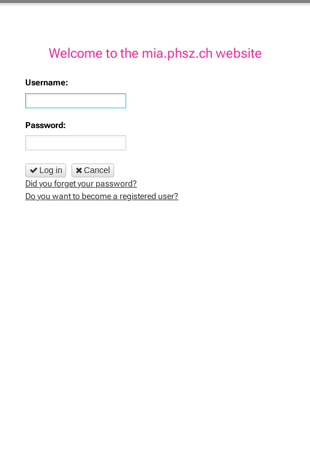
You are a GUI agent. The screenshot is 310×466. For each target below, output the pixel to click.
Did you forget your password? (81, 183)
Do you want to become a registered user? (101, 196)
